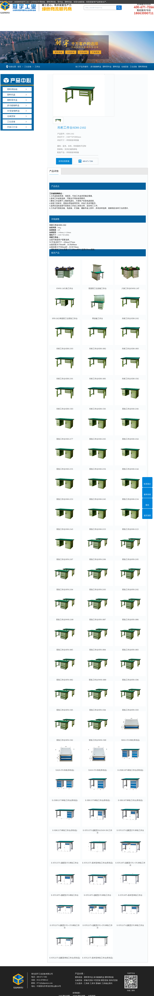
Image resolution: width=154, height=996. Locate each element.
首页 (19, 67)
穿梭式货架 (88, 980)
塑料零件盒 (107, 67)
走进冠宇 (123, 27)
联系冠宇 (139, 27)
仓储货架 (55, 27)
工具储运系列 (107, 983)
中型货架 (97, 980)
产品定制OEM (89, 27)
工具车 (92, 983)
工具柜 (86, 983)
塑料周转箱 (143, 67)
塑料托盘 (39, 27)
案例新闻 (107, 27)
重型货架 (104, 980)
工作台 (36, 67)
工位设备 (71, 27)
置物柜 (98, 983)
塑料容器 (23, 27)
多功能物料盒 (96, 67)
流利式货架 (113, 980)
